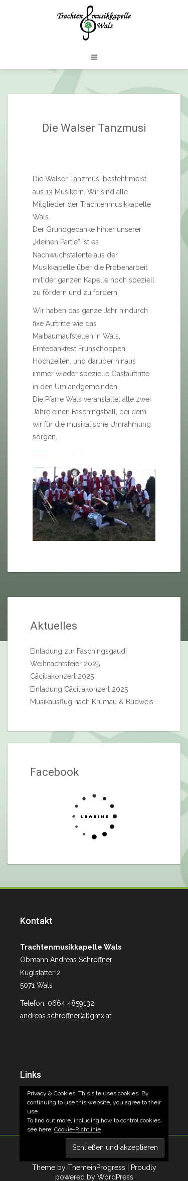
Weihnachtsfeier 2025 (65, 664)
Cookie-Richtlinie (77, 1129)
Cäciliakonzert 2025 (62, 676)
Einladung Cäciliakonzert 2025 (79, 689)
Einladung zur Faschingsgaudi (78, 651)
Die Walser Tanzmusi (94, 128)
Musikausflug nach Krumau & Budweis (91, 702)
